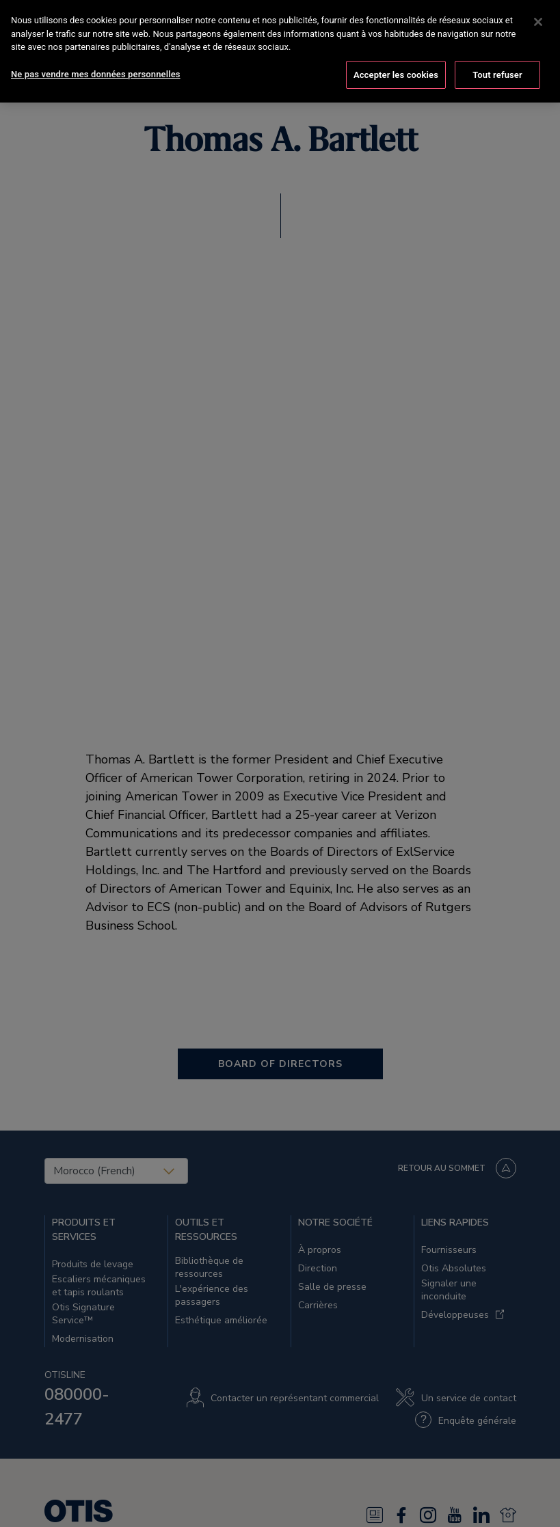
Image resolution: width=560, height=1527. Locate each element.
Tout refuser (497, 62)
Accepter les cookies (396, 62)
